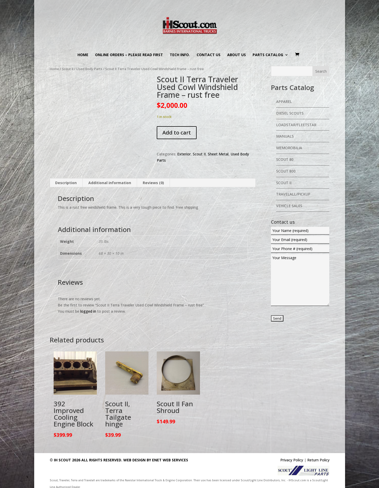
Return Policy (318, 459)
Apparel (284, 101)
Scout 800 (286, 171)
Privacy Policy (291, 459)
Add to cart (176, 132)
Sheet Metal (218, 154)
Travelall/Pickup (293, 194)
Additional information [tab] (109, 182)
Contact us (208, 55)
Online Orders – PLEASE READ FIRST (129, 55)
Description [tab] (66, 182)
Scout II (67, 68)
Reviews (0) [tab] (153, 182)
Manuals (285, 136)
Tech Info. (180, 55)
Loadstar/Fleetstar (296, 124)
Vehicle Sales (289, 205)
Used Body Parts (89, 68)
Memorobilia (289, 147)
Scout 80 (285, 159)
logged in (88, 311)
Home (82, 55)
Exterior (184, 154)
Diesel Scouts (290, 113)
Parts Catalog (268, 55)
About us (236, 55)
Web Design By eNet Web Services (155, 459)
